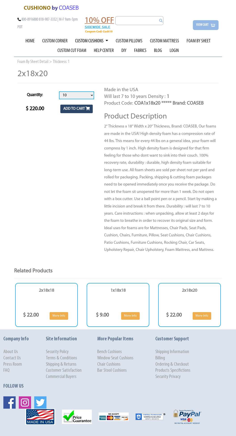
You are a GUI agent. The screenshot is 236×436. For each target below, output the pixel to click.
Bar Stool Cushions (112, 370)
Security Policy (57, 351)
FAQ (6, 370)
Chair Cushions (108, 364)
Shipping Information (172, 351)
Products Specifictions (172, 370)
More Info (59, 315)
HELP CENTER (104, 50)
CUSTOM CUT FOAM (71, 50)
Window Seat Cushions (115, 358)
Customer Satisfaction (64, 370)
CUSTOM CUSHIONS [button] (89, 41)
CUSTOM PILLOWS (129, 41)
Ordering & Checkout (172, 364)
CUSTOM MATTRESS (164, 41)
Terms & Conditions (61, 358)
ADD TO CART (76, 108)
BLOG (158, 50)
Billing (160, 358)
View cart (205, 25)
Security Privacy (168, 376)
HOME (30, 41)
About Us (10, 351)
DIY (123, 50)
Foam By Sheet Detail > (34, 62)
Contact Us (12, 358)
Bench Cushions (109, 351)
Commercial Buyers (61, 376)
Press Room (12, 364)
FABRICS (140, 50)
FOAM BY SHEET (199, 41)
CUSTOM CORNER (54, 41)
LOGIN (174, 50)
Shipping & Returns (61, 364)
